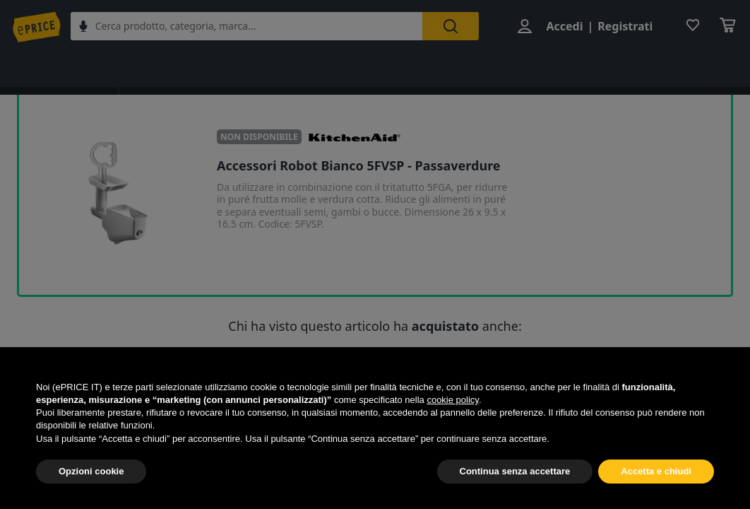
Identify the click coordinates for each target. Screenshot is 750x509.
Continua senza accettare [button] (515, 471)
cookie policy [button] (452, 399)
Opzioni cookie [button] (91, 471)
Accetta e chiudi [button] (656, 471)
